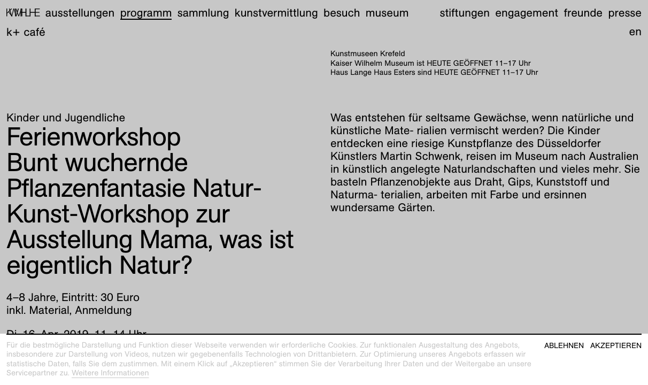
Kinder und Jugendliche (65, 117)
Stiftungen (464, 12)
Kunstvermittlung (276, 12)
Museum (387, 12)
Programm (146, 12)
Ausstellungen (79, 12)
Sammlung (203, 12)
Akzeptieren (616, 345)
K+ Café (25, 32)
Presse (625, 12)
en (635, 31)
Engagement (526, 12)
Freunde (583, 12)
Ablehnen (564, 345)
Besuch (341, 12)
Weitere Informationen (110, 373)
